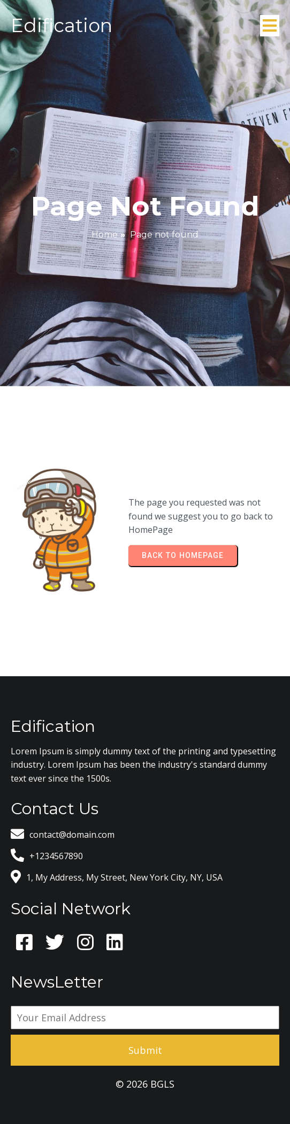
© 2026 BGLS (145, 1083)
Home (104, 235)
